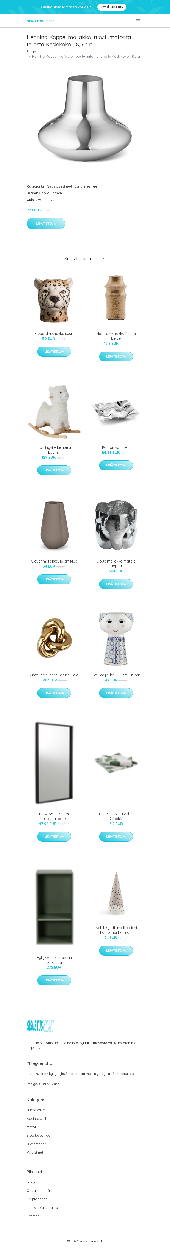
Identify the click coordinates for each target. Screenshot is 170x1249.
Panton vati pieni (116, 447)
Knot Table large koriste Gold (54, 675)
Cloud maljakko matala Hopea (116, 563)
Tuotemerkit (36, 1144)
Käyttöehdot (37, 1199)
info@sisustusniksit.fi (43, 1084)
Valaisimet (35, 1152)
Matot (31, 1127)
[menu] (138, 20)
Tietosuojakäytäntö (42, 1207)
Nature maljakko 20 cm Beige (116, 336)
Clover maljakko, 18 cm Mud (54, 561)
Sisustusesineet (59, 186)
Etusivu (32, 51)
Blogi (31, 1182)
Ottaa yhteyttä (38, 1190)
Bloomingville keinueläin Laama (54, 450)
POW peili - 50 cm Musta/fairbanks (54, 816)
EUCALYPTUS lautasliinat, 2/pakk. (116, 816)
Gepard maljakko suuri (54, 333)
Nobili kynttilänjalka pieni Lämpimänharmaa (116, 930)
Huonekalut (36, 1110)
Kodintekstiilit (37, 1118)
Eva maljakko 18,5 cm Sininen (116, 675)
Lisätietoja (46, 223)
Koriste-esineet (86, 186)
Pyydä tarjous (112, 7)
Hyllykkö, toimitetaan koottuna (54, 960)
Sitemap (33, 1216)
